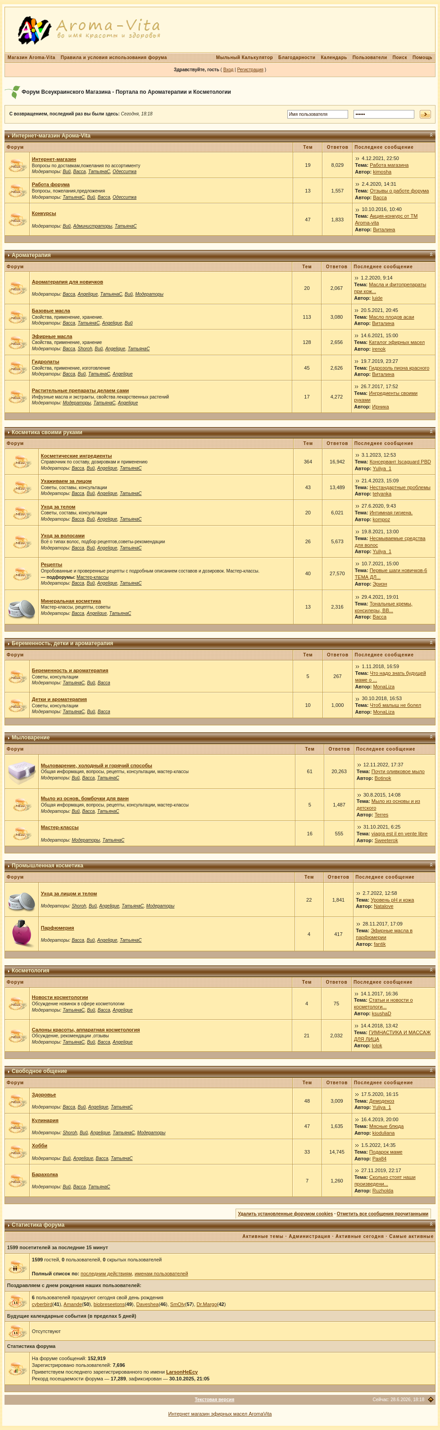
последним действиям (106, 1273)
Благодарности (296, 57)
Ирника (380, 406)
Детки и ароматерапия (59, 699)
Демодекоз (382, 1101)
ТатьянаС (99, 171)
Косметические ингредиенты (76, 455)
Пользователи (370, 57)
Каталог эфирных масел (397, 342)
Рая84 (379, 1158)
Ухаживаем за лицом (66, 481)
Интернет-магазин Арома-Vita (51, 136)
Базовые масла (51, 310)
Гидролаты (45, 361)
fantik (380, 944)
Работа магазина (389, 165)
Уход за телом (58, 506)
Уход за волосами (63, 535)
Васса (79, 171)
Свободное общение (39, 1071)
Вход (228, 69)
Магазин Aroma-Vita (31, 57)
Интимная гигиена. (391, 512)
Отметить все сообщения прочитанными (383, 1213)
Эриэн (380, 584)
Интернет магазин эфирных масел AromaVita (220, 1413)
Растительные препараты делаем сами (80, 390)
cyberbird (42, 1304)
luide (377, 298)
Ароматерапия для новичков (67, 281)
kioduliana (383, 1133)
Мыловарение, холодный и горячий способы (96, 765)
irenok (379, 349)
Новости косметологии (60, 997)
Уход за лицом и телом (69, 893)
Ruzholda (382, 1190)
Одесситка (124, 171)
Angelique (87, 294)
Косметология (30, 970)
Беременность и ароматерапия (70, 670)
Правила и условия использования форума (114, 57)
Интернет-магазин (54, 159)
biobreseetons (109, 1304)
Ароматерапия (31, 255)
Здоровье (44, 1094)
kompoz (381, 519)
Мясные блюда (386, 1126)
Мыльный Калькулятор (244, 57)
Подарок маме (386, 1152)
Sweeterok (386, 840)
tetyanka (382, 493)
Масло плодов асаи (391, 317)
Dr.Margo (207, 1304)
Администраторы (92, 226)
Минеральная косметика (71, 601)
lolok (377, 1045)
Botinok (383, 778)
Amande (73, 1304)
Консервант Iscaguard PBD (400, 461)
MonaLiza (384, 686)
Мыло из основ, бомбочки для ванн (85, 798)
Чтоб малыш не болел (395, 705)
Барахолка (45, 1174)
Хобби (39, 1145)
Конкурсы (44, 213)
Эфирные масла (52, 336)
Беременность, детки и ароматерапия (62, 643)
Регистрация (250, 69)
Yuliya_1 (382, 468)
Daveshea (147, 1304)
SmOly (177, 1304)
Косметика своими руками (47, 432)
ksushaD (381, 1013)
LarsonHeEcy (182, 1372)
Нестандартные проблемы (400, 487)
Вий (67, 171)
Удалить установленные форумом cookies (285, 1213)
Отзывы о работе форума (399, 190)
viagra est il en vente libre (400, 833)
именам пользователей (161, 1273)
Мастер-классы (93, 577)
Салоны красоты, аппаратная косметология (86, 1029)
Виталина (384, 229)
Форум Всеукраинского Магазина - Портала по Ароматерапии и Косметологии (126, 92)
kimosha (382, 171)
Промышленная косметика (47, 865)
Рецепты (52, 564)
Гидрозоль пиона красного (399, 368)
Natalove (383, 906)
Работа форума (51, 184)
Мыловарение (31, 737)
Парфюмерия (57, 927)
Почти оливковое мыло (398, 771)
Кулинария (45, 1120)
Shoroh (84, 348)
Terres (382, 814)
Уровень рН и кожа (392, 900)
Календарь (334, 57)
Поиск (400, 57)
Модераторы (149, 294)
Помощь (422, 57)
